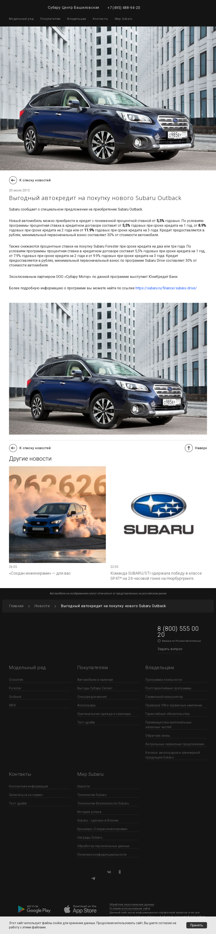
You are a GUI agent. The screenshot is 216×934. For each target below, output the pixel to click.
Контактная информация (28, 786)
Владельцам (76, 18)
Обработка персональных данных (103, 846)
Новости (83, 786)
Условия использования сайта (129, 908)
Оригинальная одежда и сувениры (104, 714)
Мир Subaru (123, 18)
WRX (12, 705)
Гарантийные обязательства (167, 714)
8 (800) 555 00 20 (178, 631)
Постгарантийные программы (168, 688)
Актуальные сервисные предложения (174, 744)
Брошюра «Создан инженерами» (102, 829)
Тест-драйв (86, 722)
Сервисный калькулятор (164, 697)
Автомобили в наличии (95, 679)
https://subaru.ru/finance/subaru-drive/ (166, 288)
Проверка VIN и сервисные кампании (173, 705)
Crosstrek (16, 679)
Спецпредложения (92, 697)
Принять (196, 925)
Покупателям (50, 18)
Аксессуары (86, 705)
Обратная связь (157, 735)
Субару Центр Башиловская (73, 8)
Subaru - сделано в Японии (97, 820)
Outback (15, 697)
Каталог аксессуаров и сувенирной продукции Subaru (172, 755)
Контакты (100, 18)
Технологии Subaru (92, 795)
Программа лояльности (163, 679)
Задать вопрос (170, 649)
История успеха (89, 812)
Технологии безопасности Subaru (103, 803)
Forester (15, 688)
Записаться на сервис (26, 795)
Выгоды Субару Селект (95, 688)
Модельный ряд (21, 18)
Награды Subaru (89, 837)
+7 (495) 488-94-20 (123, 8)
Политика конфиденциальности (102, 854)
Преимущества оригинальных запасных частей (168, 725)
